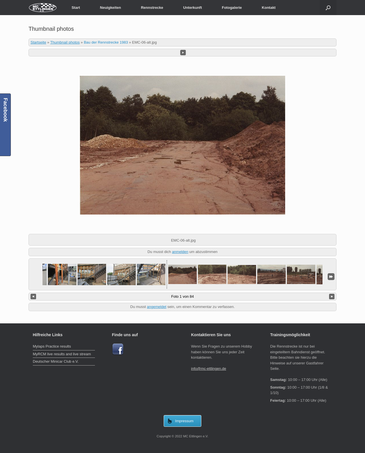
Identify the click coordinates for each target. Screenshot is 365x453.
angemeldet (156, 307)
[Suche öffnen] (328, 7)
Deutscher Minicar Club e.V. (56, 361)
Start (76, 7)
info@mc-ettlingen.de (208, 368)
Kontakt (268, 7)
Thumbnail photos (65, 42)
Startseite (38, 42)
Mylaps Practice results (52, 346)
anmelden (180, 252)
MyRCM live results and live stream (62, 354)
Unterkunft (192, 7)
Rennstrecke (152, 7)
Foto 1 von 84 (182, 296)
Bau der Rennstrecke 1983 (106, 42)
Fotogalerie (232, 7)
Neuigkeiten (110, 7)
